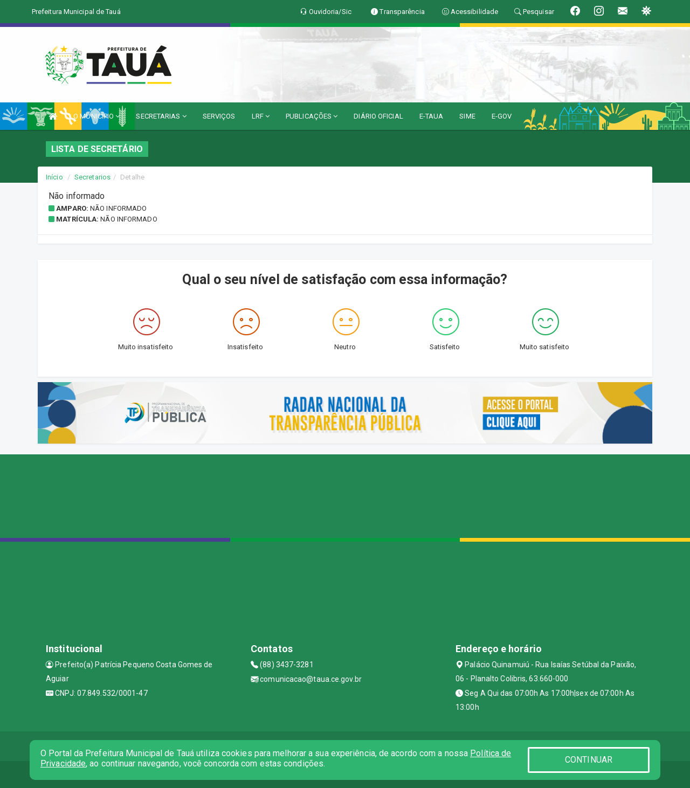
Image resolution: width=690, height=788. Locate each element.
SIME (467, 116)
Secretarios (92, 177)
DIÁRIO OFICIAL (378, 116)
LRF (261, 116)
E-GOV (502, 116)
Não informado (118, 208)
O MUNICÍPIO (96, 116)
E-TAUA (431, 116)
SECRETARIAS (161, 116)
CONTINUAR (588, 760)
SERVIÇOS (219, 116)
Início (54, 177)
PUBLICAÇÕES (311, 116)
